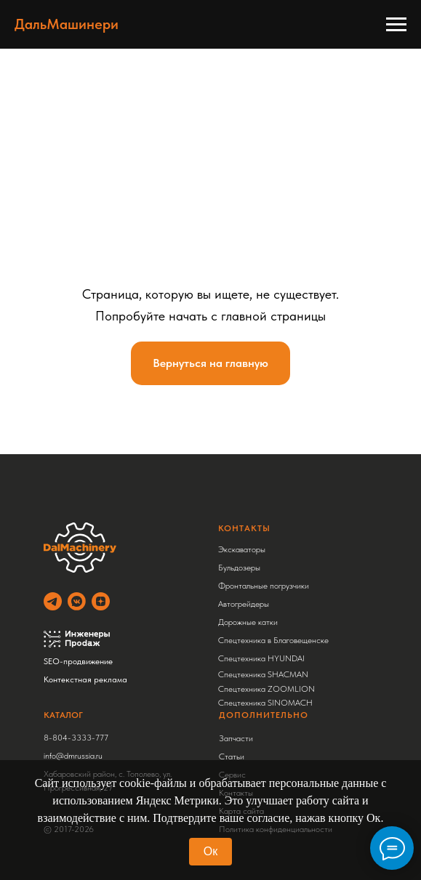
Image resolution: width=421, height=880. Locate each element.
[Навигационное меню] (396, 24)
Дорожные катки (248, 622)
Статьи (231, 756)
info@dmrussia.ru (73, 756)
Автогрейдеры (243, 604)
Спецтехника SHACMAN (263, 674)
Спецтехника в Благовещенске (273, 640)
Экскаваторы (241, 549)
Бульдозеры (239, 567)
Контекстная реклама (85, 679)
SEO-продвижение (78, 661)
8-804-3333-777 (76, 737)
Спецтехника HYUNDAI (261, 658)
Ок (210, 851)
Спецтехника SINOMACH (265, 703)
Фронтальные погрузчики (263, 586)
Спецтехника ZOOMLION (266, 689)
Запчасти (236, 738)
